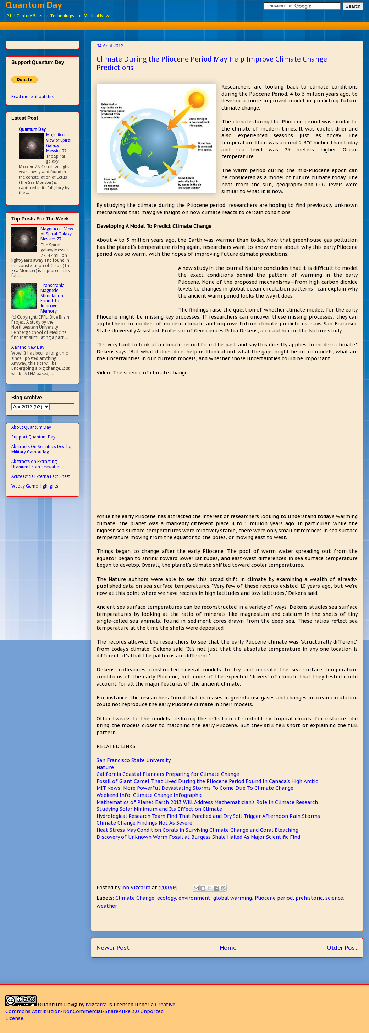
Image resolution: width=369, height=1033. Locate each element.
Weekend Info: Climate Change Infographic (149, 795)
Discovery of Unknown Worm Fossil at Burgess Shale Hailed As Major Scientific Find (198, 837)
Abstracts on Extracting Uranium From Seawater (35, 464)
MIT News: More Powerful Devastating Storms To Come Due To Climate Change (195, 788)
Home (228, 948)
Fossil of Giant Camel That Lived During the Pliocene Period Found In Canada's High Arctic (207, 781)
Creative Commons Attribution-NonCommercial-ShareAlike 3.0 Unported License (90, 1011)
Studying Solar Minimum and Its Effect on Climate (159, 809)
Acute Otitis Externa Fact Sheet (40, 476)
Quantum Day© (57, 1004)
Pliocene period (274, 898)
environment (194, 898)
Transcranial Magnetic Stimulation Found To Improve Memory (53, 298)
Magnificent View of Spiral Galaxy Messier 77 (58, 142)
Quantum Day (34, 5)
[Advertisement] (190, 24)
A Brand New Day (27, 347)
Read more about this (32, 96)
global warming (232, 898)
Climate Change (134, 898)
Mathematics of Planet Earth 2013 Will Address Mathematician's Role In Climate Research (207, 802)
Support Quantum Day (33, 437)
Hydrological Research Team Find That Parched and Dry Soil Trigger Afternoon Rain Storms (208, 816)
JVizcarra (96, 1004)
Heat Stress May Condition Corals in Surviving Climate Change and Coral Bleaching (197, 830)
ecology (166, 898)
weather (107, 906)
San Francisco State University (134, 760)
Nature (105, 767)
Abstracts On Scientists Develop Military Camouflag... (42, 449)
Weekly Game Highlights (34, 486)
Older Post (342, 948)
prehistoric (309, 898)
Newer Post (113, 948)
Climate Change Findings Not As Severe (144, 823)
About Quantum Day (31, 427)
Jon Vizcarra (136, 887)
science (334, 898)
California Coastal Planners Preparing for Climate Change (168, 774)
